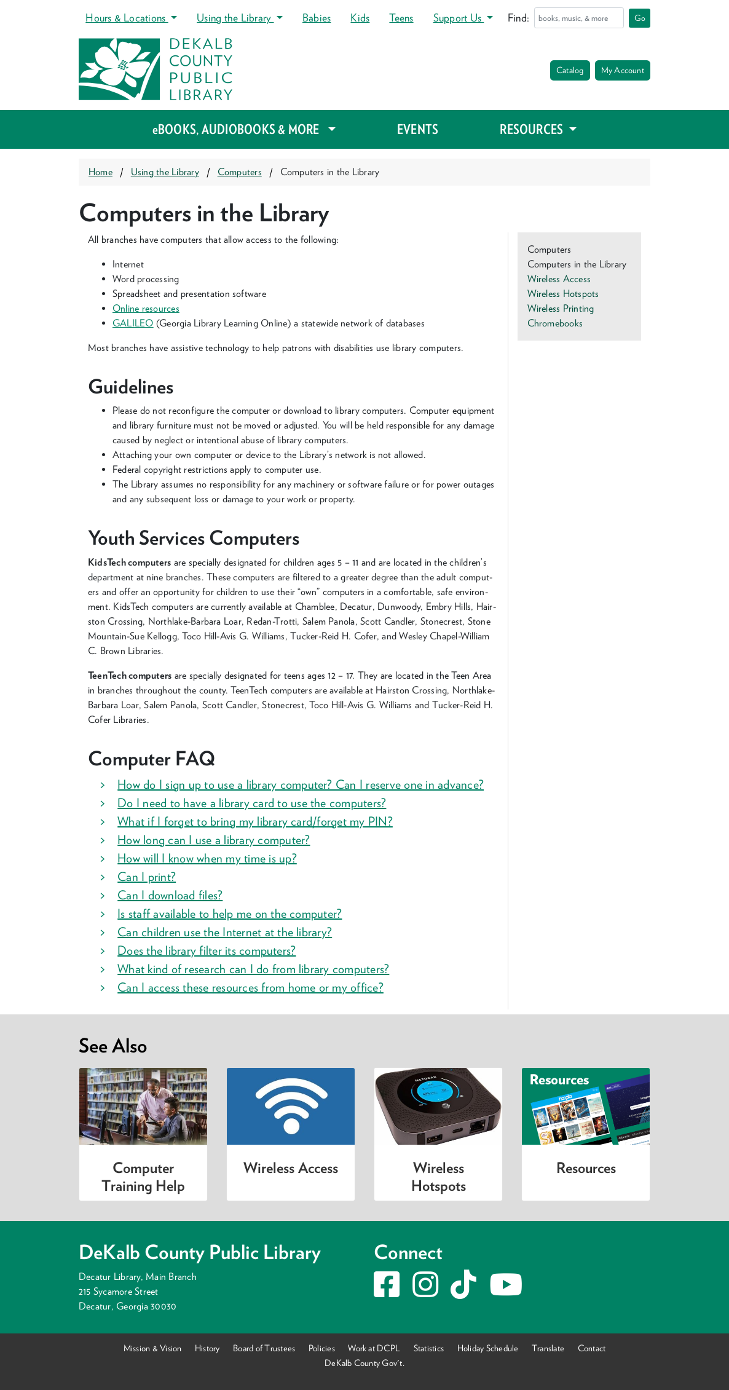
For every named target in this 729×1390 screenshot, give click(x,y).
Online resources (145, 308)
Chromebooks (555, 323)
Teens (401, 17)
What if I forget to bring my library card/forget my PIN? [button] (255, 821)
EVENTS (417, 129)
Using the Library (235, 17)
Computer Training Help (143, 1177)
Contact (592, 1348)
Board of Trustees (264, 1348)
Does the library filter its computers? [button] (206, 950)
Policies (322, 1348)
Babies (316, 17)
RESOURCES (532, 129)
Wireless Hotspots (563, 293)
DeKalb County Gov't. (364, 1362)
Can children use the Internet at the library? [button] (224, 932)
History (207, 1348)
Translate (548, 1348)
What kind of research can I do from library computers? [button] (253, 969)
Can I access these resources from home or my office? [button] (250, 987)
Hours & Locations (126, 17)
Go (639, 18)
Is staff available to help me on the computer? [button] (229, 913)
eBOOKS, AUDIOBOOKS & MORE (238, 129)
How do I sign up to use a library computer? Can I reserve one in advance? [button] (300, 784)
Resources (586, 1168)
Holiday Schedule (488, 1348)
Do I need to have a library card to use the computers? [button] (251, 803)
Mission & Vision (153, 1348)
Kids (359, 17)
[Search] (579, 17)
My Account (622, 70)
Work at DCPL (374, 1348)
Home (100, 172)
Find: (518, 17)
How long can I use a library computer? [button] (213, 839)
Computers (240, 172)
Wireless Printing (560, 308)
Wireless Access (559, 279)
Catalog (570, 70)
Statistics (429, 1348)
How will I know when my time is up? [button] (207, 858)
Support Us (458, 17)
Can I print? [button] (146, 876)
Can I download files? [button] (170, 895)
